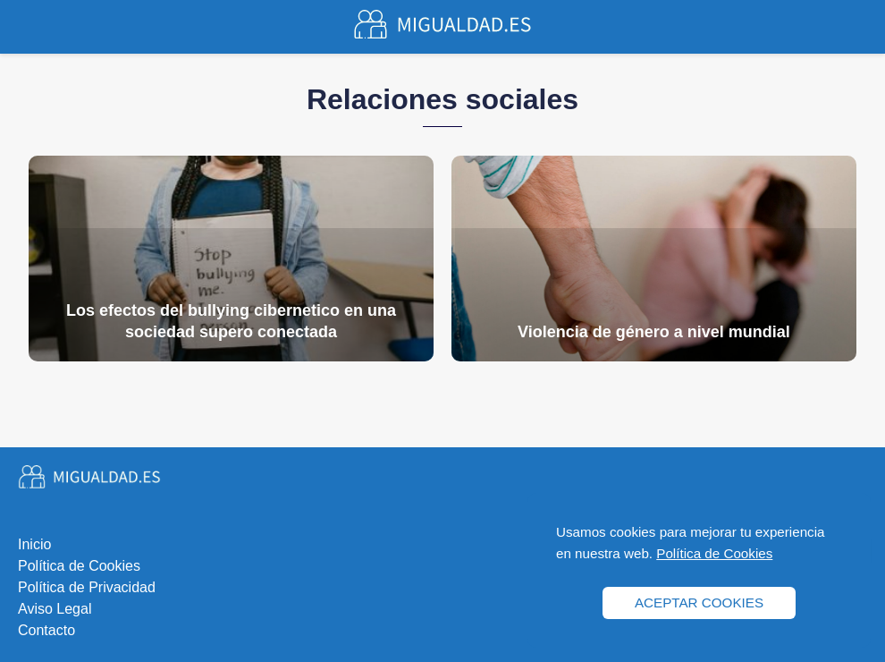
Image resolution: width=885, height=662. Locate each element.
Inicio (34, 544)
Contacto (46, 630)
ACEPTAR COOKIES (699, 602)
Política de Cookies (79, 565)
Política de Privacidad (87, 587)
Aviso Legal (54, 608)
